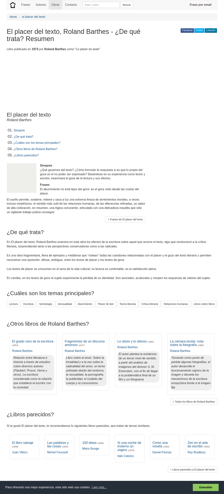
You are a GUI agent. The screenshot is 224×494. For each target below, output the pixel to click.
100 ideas (93, 443)
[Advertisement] (74, 82)
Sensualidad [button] (65, 304)
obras (13, 16)
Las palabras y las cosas (58, 444)
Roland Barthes (22, 350)
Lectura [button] (13, 304)
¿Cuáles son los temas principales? (37, 142)
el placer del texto (33, 16)
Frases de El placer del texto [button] (126, 219)
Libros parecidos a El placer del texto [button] (193, 469)
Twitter (199, 30)
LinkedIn (210, 30)
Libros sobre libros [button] (204, 304)
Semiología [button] (45, 304)
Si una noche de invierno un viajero (129, 446)
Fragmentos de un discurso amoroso (85, 343)
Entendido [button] (205, 487)
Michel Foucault (57, 452)
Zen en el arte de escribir (199, 444)
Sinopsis (19, 130)
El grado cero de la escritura (33, 343)
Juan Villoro (20, 452)
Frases (25, 4)
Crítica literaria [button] (149, 304)
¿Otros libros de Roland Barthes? (35, 149)
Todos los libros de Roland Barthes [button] (195, 401)
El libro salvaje (22, 444)
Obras (56, 4)
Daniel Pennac (162, 452)
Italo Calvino (125, 456)
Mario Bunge (90, 448)
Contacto (71, 4)
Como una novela (161, 444)
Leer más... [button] (99, 487)
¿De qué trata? (23, 136)
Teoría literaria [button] (127, 304)
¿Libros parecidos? (26, 155)
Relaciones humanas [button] (176, 304)
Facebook (187, 30)
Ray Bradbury (197, 452)
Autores (41, 4)
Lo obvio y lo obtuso (135, 341)
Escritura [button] (28, 304)
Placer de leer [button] (106, 304)
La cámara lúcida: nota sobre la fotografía (187, 343)
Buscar (127, 4)
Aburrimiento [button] (85, 304)
